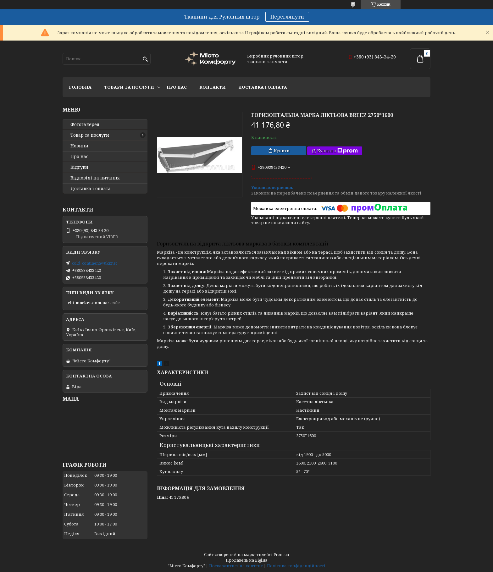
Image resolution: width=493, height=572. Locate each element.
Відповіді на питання (95, 178)
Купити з (337, 151)
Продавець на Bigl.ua (246, 560)
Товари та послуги (129, 87)
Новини (79, 146)
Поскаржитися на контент (236, 566)
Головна (80, 87)
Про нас (177, 87)
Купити (282, 150)
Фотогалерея (84, 124)
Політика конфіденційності (296, 566)
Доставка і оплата (262, 87)
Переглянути (287, 16)
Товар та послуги (89, 135)
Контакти (212, 87)
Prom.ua (281, 554)
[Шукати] (145, 59)
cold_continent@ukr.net (94, 263)
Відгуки (79, 167)
